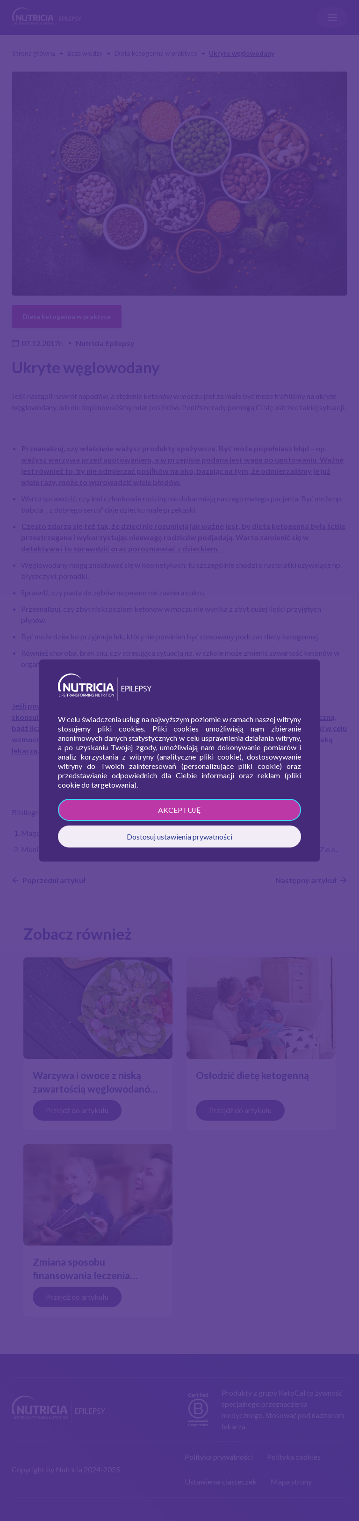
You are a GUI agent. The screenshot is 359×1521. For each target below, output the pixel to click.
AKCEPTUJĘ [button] (179, 809)
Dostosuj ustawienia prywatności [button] (179, 836)
